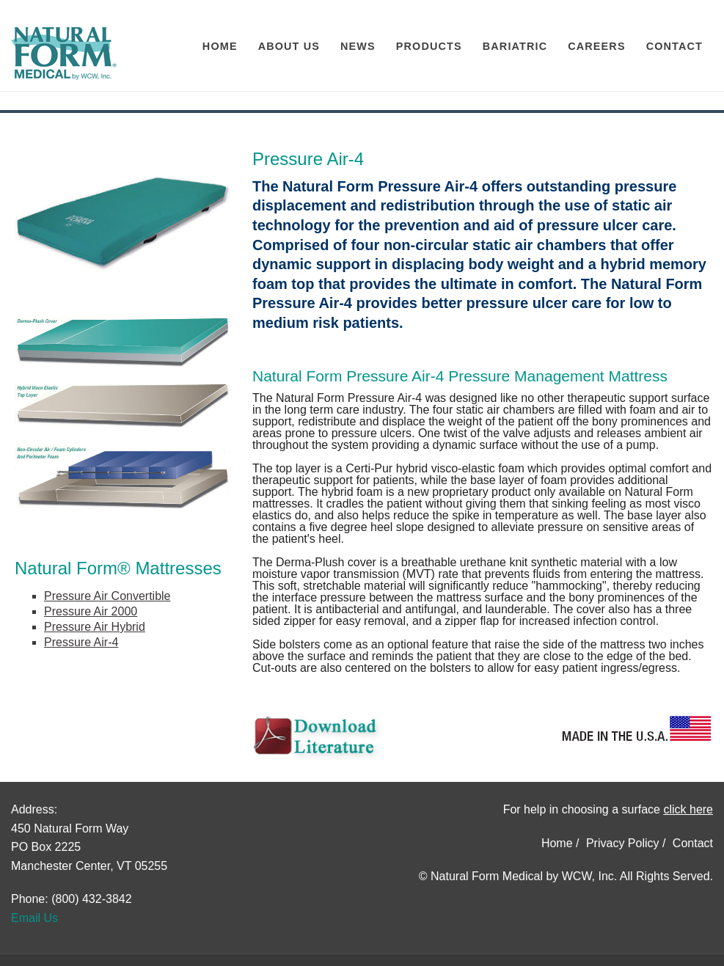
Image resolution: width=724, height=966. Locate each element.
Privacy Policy (622, 843)
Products (429, 46)
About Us (289, 46)
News (358, 46)
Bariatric (515, 46)
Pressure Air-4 (81, 642)
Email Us (34, 918)
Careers (596, 46)
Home (220, 46)
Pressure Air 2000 (90, 611)
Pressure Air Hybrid (94, 627)
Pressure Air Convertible (107, 596)
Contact (674, 46)
